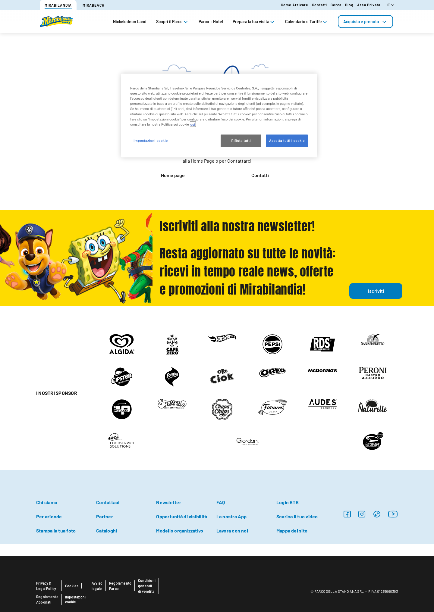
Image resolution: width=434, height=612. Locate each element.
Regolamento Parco (120, 586)
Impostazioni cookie (75, 599)
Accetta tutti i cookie (287, 140)
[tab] (365, 21)
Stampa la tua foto (56, 530)
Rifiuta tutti (240, 140)
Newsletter (168, 502)
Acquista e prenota (365, 21)
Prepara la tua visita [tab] (254, 21)
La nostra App (231, 516)
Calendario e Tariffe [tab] (306, 21)
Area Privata (368, 5)
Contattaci (107, 502)
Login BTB (287, 502)
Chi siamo (46, 502)
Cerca (336, 5)
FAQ (220, 502)
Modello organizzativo (179, 530)
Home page (173, 175)
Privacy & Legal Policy (46, 586)
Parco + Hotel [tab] (211, 21)
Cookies (71, 586)
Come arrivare (294, 5)
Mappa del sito (291, 530)
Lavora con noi (232, 530)
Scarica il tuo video (297, 516)
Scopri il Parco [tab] (172, 21)
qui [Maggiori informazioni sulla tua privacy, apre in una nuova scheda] (192, 124)
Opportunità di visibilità (181, 516)
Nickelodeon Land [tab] (129, 21)
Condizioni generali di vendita (147, 585)
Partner (104, 516)
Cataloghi (106, 530)
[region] (219, 115)
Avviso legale (97, 586)
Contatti (319, 5)
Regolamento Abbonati (47, 599)
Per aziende (49, 516)
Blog (349, 5)
